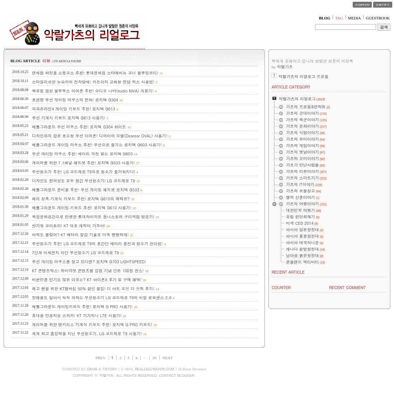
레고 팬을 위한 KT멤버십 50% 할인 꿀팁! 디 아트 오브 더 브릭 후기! (93, 288)
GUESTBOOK (378, 18)
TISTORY (109, 368)
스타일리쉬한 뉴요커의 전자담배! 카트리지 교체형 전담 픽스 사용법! (93, 81)
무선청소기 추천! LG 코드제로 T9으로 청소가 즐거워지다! (83, 171)
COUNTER (281, 287)
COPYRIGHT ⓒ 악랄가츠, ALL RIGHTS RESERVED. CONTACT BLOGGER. (134, 375)
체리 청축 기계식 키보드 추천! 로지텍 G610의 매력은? (81, 198)
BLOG (324, 18)
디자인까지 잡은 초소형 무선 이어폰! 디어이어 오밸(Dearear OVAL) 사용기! (99, 135)
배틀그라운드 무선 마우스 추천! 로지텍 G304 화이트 (79, 126)
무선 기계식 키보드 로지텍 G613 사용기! (68, 117)
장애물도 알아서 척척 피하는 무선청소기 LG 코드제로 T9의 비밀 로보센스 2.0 (102, 297)
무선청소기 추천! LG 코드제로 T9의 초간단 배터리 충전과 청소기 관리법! (97, 243)
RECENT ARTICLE (288, 272)
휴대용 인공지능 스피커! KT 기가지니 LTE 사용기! (76, 315)
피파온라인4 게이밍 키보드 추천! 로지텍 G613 (73, 108)
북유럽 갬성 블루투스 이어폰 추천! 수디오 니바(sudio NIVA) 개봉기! (93, 90)
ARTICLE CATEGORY (291, 87)
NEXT (168, 358)
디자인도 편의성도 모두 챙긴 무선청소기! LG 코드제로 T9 (83, 180)
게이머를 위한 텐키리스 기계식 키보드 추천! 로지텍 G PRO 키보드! (92, 324)
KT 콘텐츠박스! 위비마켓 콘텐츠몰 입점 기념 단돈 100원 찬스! (88, 270)
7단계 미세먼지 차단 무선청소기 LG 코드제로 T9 (75, 252)
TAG (339, 18)
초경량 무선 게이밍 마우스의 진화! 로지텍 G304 (75, 99)
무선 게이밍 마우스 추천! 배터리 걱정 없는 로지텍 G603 (82, 153)
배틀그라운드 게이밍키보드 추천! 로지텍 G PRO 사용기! (82, 306)
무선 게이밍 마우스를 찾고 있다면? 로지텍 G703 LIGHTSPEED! (89, 261)
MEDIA (354, 18)
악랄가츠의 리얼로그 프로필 (303, 76)
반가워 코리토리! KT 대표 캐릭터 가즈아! (68, 225)
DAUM (92, 368)
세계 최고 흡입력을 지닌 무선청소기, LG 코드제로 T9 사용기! (87, 333)
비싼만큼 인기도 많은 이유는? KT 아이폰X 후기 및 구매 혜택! (86, 279)
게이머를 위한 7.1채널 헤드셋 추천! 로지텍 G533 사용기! (83, 162)
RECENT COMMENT (347, 287)
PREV (100, 358)
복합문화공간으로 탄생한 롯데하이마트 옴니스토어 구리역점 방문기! (93, 216)
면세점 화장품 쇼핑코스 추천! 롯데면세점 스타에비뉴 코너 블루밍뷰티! (95, 73)
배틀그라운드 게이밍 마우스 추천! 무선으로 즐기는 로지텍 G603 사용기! (96, 144)
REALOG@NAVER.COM (154, 368)
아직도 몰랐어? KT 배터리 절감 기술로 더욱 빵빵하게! (80, 234)
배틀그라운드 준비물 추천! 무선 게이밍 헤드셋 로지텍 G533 (85, 189)
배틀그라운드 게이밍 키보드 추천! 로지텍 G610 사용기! (81, 207)
